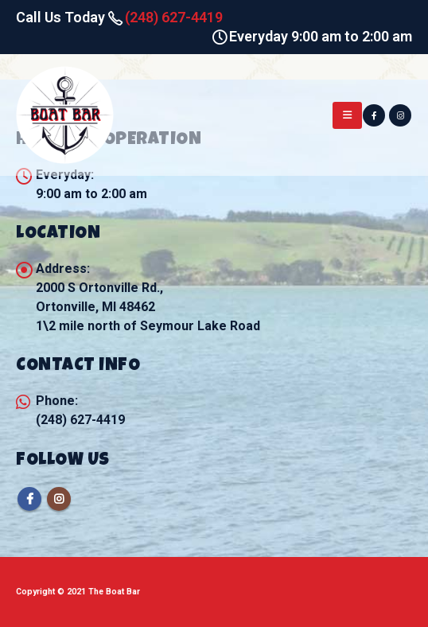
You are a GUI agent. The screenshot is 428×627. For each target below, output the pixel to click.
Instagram (59, 499)
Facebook (29, 499)
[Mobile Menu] (347, 115)
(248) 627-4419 (174, 17)
